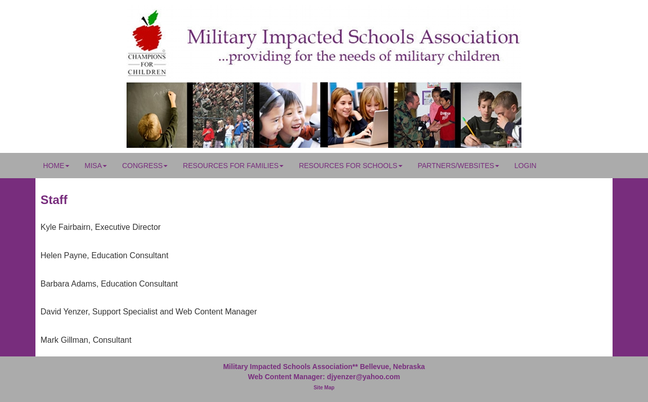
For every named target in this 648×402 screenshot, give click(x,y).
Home (56, 166)
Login (525, 166)
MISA (96, 166)
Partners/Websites (458, 166)
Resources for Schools (350, 166)
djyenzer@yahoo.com (363, 377)
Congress (145, 166)
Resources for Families (233, 166)
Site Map (323, 387)
